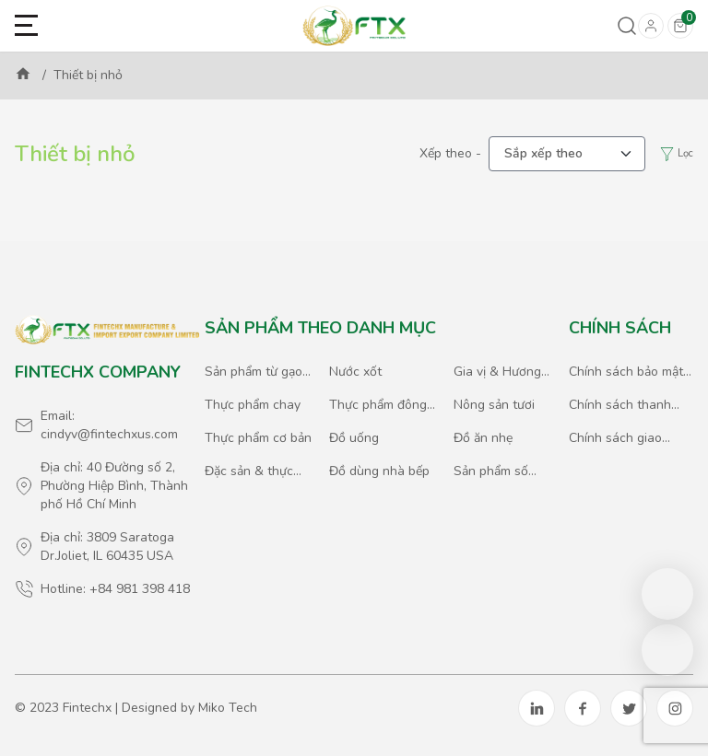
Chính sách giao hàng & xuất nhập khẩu (620, 438)
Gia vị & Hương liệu (497, 372)
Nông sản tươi (494, 404)
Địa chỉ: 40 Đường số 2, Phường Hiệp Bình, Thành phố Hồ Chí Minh (114, 486)
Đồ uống (354, 438)
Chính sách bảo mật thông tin (626, 372)
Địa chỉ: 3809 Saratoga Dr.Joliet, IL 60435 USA (107, 546)
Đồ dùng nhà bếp (379, 471)
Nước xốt (355, 371)
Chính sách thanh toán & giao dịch (620, 405)
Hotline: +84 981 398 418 (115, 589)
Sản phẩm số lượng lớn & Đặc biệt (501, 471)
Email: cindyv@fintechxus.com (109, 425)
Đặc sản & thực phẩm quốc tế (249, 471)
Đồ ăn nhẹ (483, 438)
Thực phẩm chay (253, 404)
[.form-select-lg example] (567, 153)
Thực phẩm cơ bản (258, 438)
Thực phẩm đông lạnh (378, 405)
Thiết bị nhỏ (88, 75)
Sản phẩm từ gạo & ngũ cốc (253, 372)
